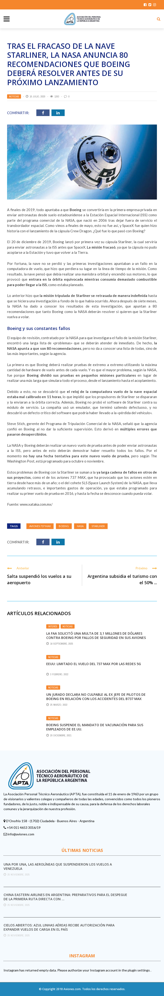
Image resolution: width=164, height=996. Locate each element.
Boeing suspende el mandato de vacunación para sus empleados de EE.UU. (94, 727)
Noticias (14, 96)
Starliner (98, 526)
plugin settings (139, 970)
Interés (52, 626)
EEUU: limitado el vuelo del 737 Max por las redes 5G (93, 664)
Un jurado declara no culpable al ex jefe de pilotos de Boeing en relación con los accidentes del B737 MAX (96, 696)
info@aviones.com (21, 834)
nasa (80, 526)
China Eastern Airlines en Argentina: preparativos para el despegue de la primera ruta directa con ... (65, 896)
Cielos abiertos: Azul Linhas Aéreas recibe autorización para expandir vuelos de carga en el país (59, 927)
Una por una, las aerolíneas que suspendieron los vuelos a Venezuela (58, 866)
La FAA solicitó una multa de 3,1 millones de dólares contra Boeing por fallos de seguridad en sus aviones (96, 635)
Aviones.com (72, 989)
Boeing (64, 526)
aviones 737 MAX (40, 526)
